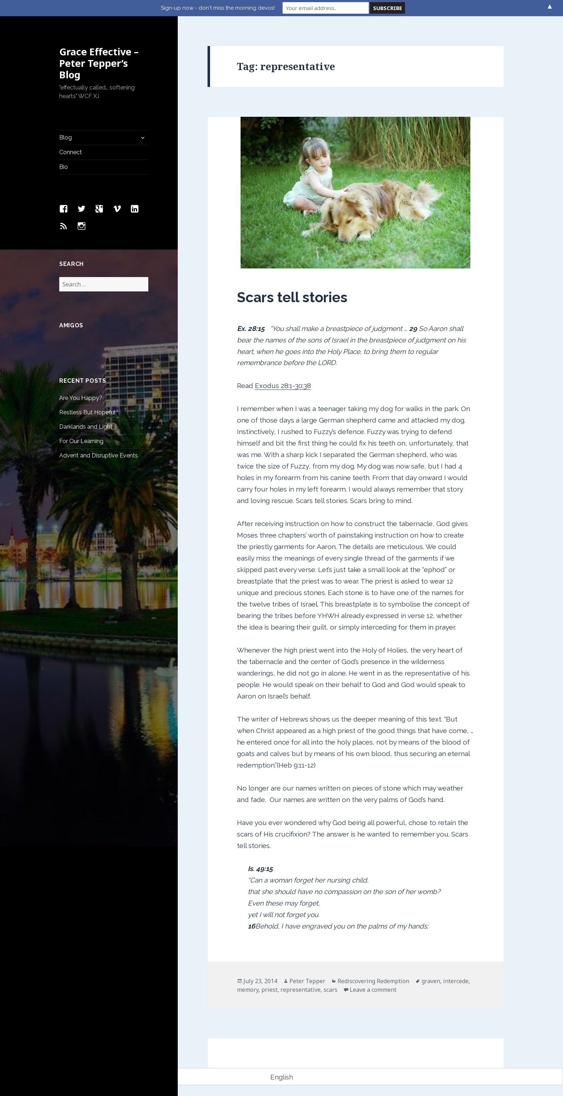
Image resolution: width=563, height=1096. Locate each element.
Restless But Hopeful (87, 412)
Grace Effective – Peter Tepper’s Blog (99, 63)
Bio (63, 167)
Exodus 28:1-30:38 (283, 386)
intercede (456, 981)
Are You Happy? (80, 398)
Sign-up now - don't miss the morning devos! (218, 8)
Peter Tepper (307, 981)
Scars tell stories (292, 297)
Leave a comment (373, 990)
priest (269, 990)
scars (331, 990)
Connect (70, 152)
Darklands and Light (85, 426)
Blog (65, 137)
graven (431, 981)
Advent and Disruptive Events (98, 455)
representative (300, 990)
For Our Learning (81, 441)
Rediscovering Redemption (373, 981)
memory (248, 990)
